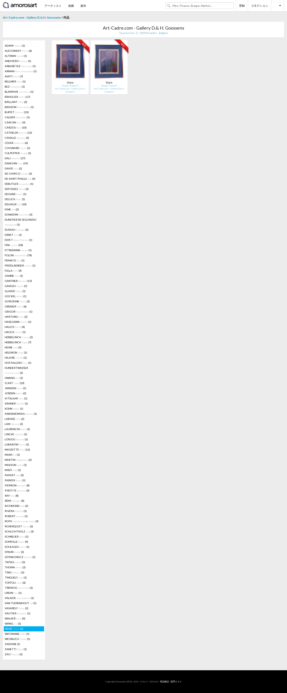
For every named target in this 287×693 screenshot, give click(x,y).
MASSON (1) (16, 464)
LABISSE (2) (14, 418)
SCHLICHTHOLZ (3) (19, 531)
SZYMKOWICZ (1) (20, 557)
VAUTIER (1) (17, 613)
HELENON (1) (16, 352)
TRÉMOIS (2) (19, 587)
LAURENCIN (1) (17, 429)
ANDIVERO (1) (18, 61)
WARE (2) (14, 628)
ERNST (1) (13, 234)
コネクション (259, 5)
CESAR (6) (16, 142)
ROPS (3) (21, 521)
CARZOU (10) (16, 127)
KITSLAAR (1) (16, 398)
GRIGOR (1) (18, 311)
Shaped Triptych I (109, 85)
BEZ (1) (15, 86)
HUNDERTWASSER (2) (16, 370)
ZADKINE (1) (12, 644)
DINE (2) (12, 209)
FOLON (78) (18, 255)
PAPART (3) (14, 475)
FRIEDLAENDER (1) (20, 265)
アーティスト (53, 5)
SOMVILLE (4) (16, 541)
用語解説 (164, 681)
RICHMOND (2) (16, 505)
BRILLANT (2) (16, 101)
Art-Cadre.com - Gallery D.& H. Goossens (32, 17)
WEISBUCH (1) (17, 638)
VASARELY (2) (16, 608)
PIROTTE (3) (17, 490)
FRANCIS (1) (14, 260)
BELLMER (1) (15, 81)
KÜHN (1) (14, 408)
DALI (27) (15, 158)
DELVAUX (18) (16, 204)
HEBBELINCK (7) (18, 342)
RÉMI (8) (14, 500)
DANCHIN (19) (16, 163)
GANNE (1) (14, 275)
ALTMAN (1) (16, 55)
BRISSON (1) (19, 107)
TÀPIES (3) (15, 562)
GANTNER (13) (18, 280)
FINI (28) (14, 245)
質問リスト (176, 681)
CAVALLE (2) (17, 137)
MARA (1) (12, 454)
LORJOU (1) (16, 439)
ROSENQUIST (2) (19, 526)
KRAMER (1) (16, 403)
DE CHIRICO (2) (18, 173)
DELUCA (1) (15, 199)
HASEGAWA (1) (18, 321)
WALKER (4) (15, 618)
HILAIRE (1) (16, 357)
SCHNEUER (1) (16, 536)
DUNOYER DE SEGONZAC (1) (21, 222)
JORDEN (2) (15, 393)
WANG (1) (13, 623)
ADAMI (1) (15, 45)
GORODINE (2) (17, 301)
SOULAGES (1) (17, 546)
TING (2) (14, 572)
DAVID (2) (13, 168)
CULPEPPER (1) (18, 153)
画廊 (71, 5)
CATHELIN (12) (18, 132)
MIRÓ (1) (13, 470)
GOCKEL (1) (15, 296)
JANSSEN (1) (15, 388)
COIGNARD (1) (17, 148)
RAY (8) (12, 495)
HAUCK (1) (15, 332)
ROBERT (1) (16, 516)
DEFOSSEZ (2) (17, 188)
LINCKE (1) (16, 434)
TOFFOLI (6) (15, 582)
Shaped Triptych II (70, 85)
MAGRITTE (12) (17, 449)
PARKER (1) (15, 480)
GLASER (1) (15, 291)
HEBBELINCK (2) (19, 337)
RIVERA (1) (16, 511)
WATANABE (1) (17, 633)
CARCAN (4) (15, 122)
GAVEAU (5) (16, 286)
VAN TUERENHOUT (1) (20, 603)
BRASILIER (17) (17, 96)
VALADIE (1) (19, 598)
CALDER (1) (17, 117)
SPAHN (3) (14, 551)
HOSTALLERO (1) (18, 362)
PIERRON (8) (17, 485)
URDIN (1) (13, 592)
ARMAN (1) (21, 71)
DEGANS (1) (15, 194)
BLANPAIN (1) (19, 91)
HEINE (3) (13, 347)
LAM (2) (14, 424)
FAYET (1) (18, 239)
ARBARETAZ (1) (20, 66)
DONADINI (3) (18, 214)
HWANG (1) (14, 377)
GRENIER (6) (16, 306)
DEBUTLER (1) (19, 183)
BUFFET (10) (17, 112)
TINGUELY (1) (16, 577)
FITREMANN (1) (18, 250)
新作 (83, 5)
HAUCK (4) (15, 326)
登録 (242, 5)
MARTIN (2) (18, 459)
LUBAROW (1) (17, 444)
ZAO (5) (14, 654)
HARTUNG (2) (16, 316)
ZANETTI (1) (16, 649)
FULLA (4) (13, 270)
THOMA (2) (15, 567)
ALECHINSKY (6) (18, 50)
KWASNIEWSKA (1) (21, 413)
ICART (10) (14, 383)
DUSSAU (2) (16, 229)
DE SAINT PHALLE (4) (20, 178)
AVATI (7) (14, 76)
